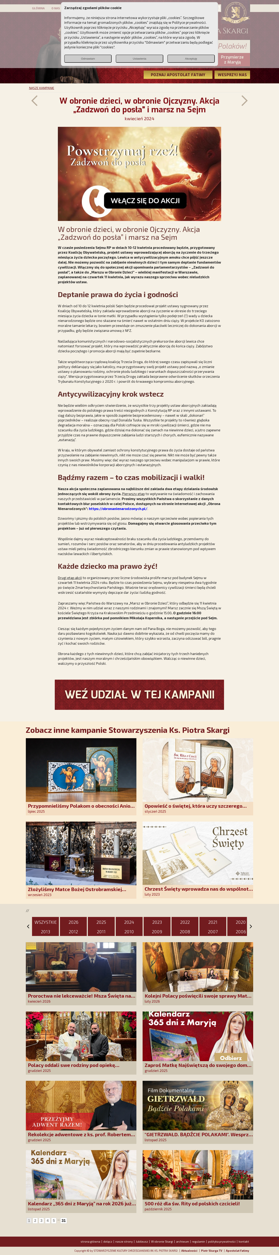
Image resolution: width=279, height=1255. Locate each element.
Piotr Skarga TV (211, 1250)
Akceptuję (191, 58)
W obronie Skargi (162, 1241)
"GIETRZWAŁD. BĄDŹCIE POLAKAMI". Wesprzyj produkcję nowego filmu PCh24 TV (199, 1137)
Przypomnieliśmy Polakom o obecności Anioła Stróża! (81, 809)
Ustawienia (139, 58)
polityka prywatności (222, 1241)
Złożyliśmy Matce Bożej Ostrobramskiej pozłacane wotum (75, 892)
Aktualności (189, 1250)
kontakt (244, 1241)
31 (64, 1221)
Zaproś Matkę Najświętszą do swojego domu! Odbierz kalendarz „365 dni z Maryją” (198, 1068)
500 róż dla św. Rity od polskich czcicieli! (192, 1203)
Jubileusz (142, 1241)
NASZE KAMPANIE (41, 88)
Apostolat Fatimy (237, 1250)
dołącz (107, 1241)
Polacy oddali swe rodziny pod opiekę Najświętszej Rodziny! (71, 1068)
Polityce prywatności (189, 22)
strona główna (90, 1241)
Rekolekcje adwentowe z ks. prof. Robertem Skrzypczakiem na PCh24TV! (79, 1137)
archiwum (182, 1241)
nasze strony (124, 1241)
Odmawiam (88, 58)
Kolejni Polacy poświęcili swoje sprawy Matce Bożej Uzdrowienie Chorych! (199, 998)
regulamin (198, 1241)
